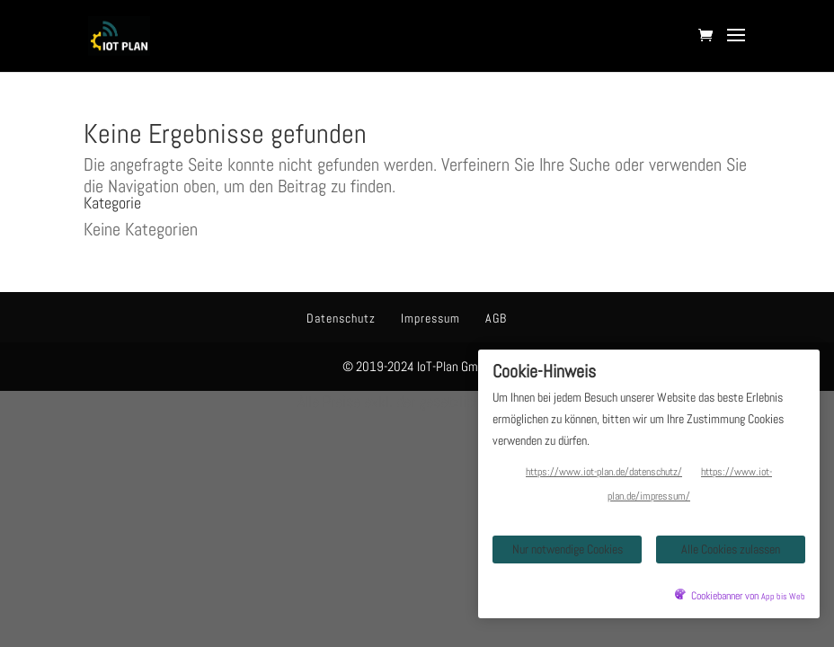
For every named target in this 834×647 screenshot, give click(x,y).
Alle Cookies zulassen (730, 549)
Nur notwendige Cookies (567, 549)
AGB (496, 318)
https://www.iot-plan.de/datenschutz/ (604, 472)
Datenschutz (341, 318)
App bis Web (783, 596)
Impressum (430, 318)
